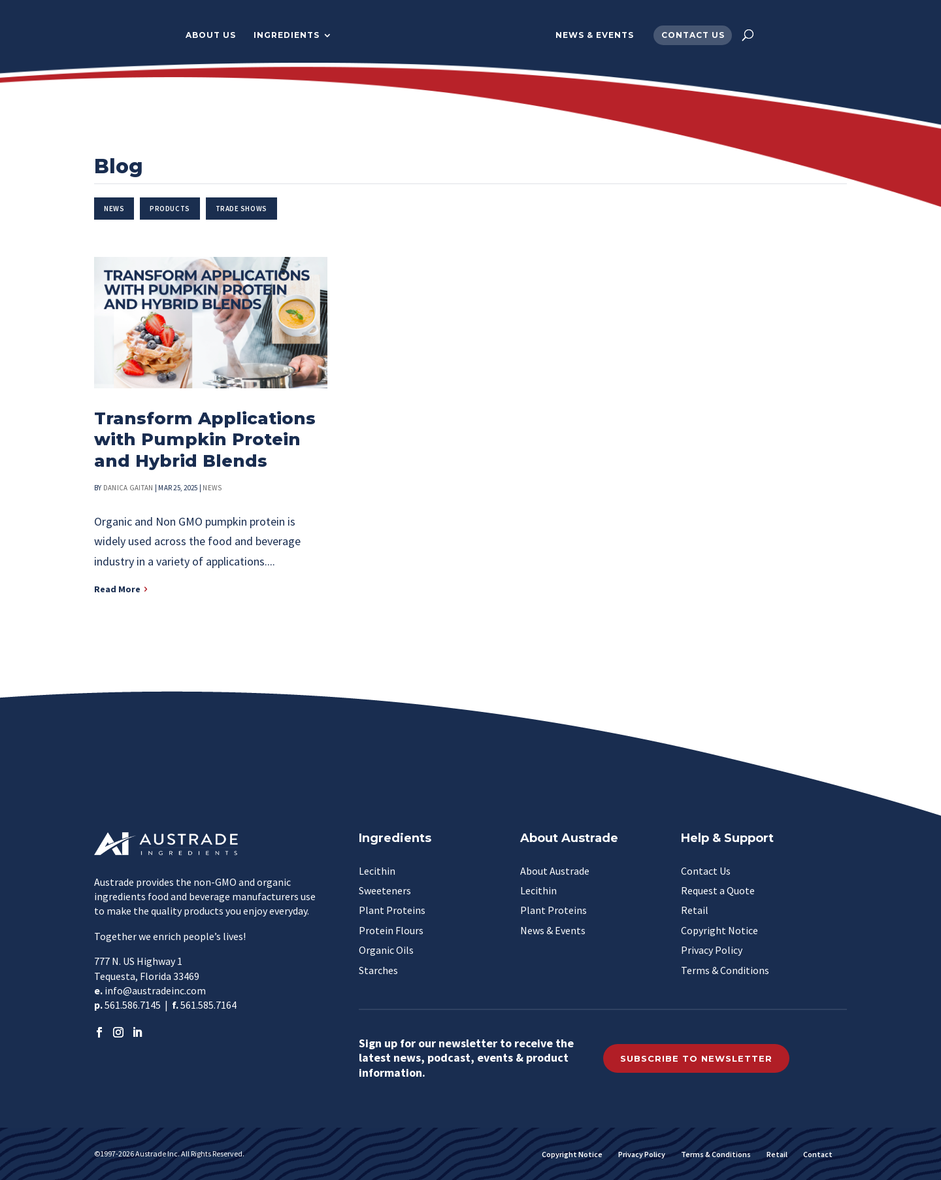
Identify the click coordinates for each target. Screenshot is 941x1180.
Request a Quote (718, 890)
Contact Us (701, 35)
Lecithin (377, 870)
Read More (117, 589)
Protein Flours (391, 930)
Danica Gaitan (128, 487)
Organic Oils (386, 949)
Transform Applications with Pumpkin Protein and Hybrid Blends (205, 439)
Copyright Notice (719, 930)
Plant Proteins (392, 910)
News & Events (603, 35)
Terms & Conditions (725, 970)
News (114, 208)
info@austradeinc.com (155, 990)
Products (170, 208)
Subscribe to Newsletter (696, 1058)
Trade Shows (241, 208)
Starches (378, 970)
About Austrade (554, 870)
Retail (694, 910)
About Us (202, 35)
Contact (818, 1154)
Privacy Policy (711, 949)
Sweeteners (385, 890)
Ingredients (278, 35)
